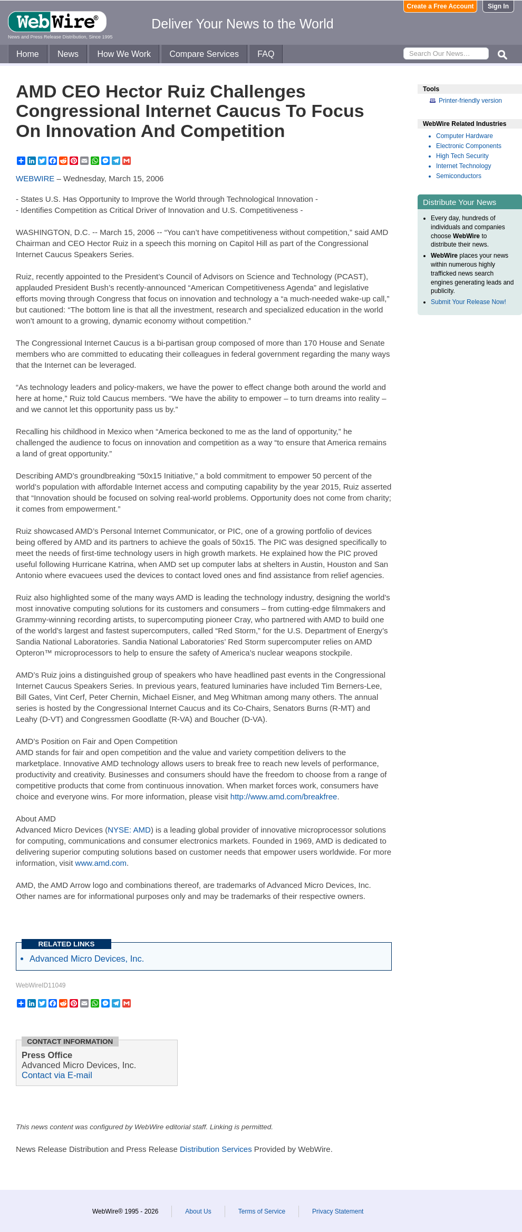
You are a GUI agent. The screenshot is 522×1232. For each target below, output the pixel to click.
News (68, 54)
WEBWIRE (35, 178)
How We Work (124, 54)
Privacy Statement (337, 1211)
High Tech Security (462, 156)
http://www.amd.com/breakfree (283, 796)
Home (27, 54)
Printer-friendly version (470, 100)
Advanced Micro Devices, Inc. (87, 958)
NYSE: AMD (129, 829)
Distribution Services (216, 1149)
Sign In (498, 6)
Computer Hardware (464, 136)
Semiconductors (458, 176)
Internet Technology (463, 166)
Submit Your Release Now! (468, 302)
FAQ (265, 54)
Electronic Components (468, 146)
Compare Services (204, 54)
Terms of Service (261, 1211)
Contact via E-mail (57, 1075)
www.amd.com (101, 862)
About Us (198, 1211)
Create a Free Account (440, 6)
